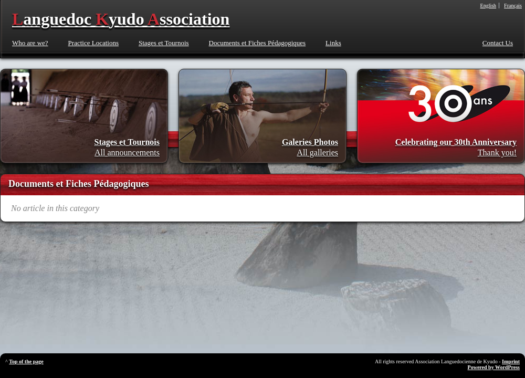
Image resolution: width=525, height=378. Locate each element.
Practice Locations (93, 43)
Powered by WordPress (494, 367)
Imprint (511, 361)
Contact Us (497, 43)
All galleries (317, 152)
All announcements (127, 152)
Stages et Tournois (164, 43)
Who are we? (30, 43)
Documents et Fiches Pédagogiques (257, 43)
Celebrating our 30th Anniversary (456, 142)
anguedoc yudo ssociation (120, 18)
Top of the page (26, 361)
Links (333, 43)
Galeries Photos (310, 142)
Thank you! (497, 152)
